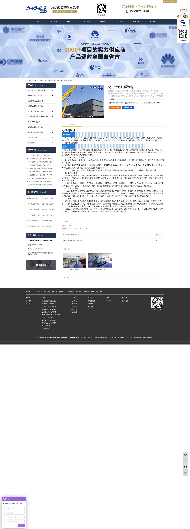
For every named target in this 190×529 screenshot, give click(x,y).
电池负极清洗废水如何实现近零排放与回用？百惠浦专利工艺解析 (41, 185)
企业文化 (28, 303)
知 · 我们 (54, 21)
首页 (37, 21)
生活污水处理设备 (34, 122)
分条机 (39, 291)
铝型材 (92, 291)
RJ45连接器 (78, 291)
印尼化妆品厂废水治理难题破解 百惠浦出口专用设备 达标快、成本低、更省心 (41, 162)
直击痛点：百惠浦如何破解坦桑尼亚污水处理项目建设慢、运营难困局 (41, 178)
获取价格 (128, 107)
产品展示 (40, 80)
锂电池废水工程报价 (48, 209)
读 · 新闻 (120, 21)
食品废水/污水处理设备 (36, 127)
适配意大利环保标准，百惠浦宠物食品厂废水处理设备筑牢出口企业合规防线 (41, 171)
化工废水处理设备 (73, 234)
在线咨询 (115, 107)
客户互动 (74, 309)
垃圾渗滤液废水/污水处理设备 (38, 116)
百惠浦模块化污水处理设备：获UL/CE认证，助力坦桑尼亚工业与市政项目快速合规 (41, 175)
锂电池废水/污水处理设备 (36, 90)
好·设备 (44, 297)
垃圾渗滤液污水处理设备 (48, 198)
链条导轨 (61, 291)
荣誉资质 (74, 306)
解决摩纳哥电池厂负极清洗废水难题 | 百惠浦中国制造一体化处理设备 (41, 181)
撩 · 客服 (153, 21)
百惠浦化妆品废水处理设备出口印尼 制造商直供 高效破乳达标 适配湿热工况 (41, 165)
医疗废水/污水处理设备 (36, 132)
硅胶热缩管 (99, 291)
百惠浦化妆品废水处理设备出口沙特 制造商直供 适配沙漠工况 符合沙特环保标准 (41, 158)
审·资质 (74, 297)
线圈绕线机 (86, 291)
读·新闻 (90, 297)
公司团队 (28, 306)
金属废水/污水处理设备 (36, 106)
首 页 (34, 80)
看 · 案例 (87, 21)
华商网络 (149, 337)
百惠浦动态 (91, 301)
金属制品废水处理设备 (75, 240)
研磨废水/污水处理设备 (36, 95)
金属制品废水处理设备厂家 (33, 198)
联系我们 (125, 301)
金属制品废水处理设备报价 (48, 215)
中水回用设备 (32, 137)
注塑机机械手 (46, 291)
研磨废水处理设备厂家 (48, 226)
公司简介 (28, 301)
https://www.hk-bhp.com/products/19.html (78, 229)
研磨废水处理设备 (33, 204)
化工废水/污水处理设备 (52, 80)
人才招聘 (108, 301)
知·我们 (28, 297)
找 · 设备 (70, 21)
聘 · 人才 (136, 21)
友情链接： (29, 291)
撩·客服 (124, 297)
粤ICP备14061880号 (126, 337)
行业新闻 (90, 303)
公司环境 (74, 301)
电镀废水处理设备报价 (48, 220)
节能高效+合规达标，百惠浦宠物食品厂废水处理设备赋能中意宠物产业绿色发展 (41, 168)
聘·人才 (108, 297)
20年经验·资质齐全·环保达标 (65, 12)
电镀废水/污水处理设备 (36, 101)
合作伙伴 (74, 312)
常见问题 (90, 306)
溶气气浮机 (31, 143)
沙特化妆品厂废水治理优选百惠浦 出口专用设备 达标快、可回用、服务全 (41, 155)
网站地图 (137, 337)
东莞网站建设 (69, 291)
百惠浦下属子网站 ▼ (170, 1)
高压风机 (54, 291)
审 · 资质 (103, 21)
